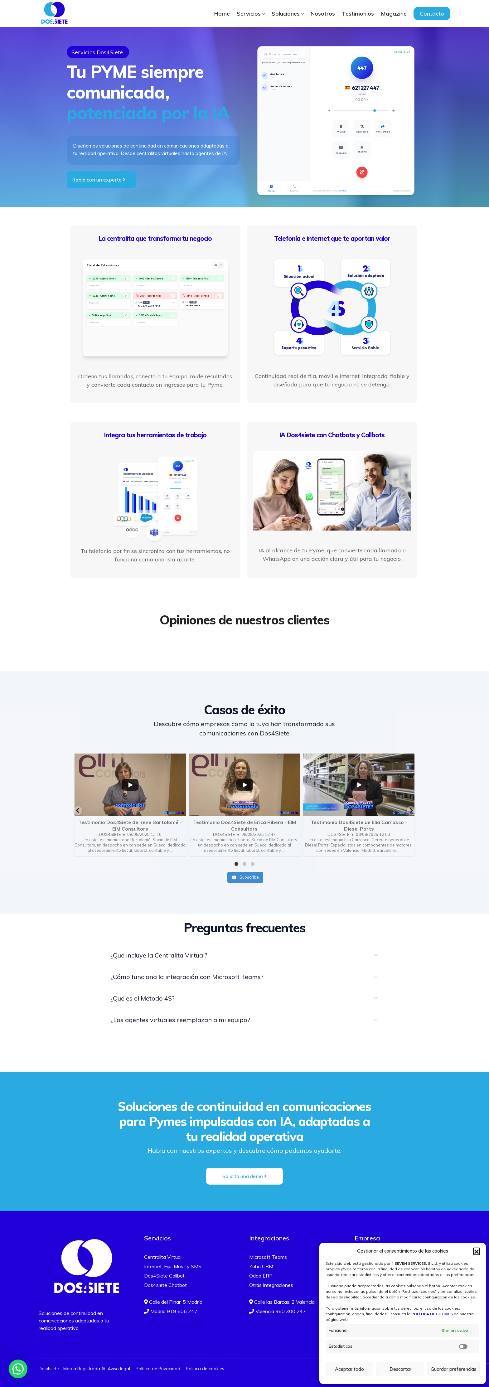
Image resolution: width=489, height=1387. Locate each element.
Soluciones (286, 13)
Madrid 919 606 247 (170, 1311)
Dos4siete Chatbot (165, 1285)
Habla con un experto (98, 180)
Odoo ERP (261, 1276)
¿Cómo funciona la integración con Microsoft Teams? (187, 977)
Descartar (400, 1369)
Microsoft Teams (268, 1257)
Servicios (249, 13)
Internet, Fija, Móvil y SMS (172, 1266)
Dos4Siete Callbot (164, 1276)
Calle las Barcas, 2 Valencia (282, 1302)
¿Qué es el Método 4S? (142, 998)
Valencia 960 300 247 (277, 1311)
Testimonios (358, 13)
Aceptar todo (349, 1369)
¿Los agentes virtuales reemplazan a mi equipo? (180, 1020)
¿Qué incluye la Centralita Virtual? (158, 955)
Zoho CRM (261, 1266)
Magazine (394, 13)
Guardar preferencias (453, 1369)
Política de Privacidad (158, 1368)
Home (222, 13)
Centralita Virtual (163, 1257)
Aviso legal (119, 1368)
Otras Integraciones (271, 1285)
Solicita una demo (244, 1176)
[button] (476, 1251)
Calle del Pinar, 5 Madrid (173, 1302)
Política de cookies (205, 1368)
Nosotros (323, 13)
